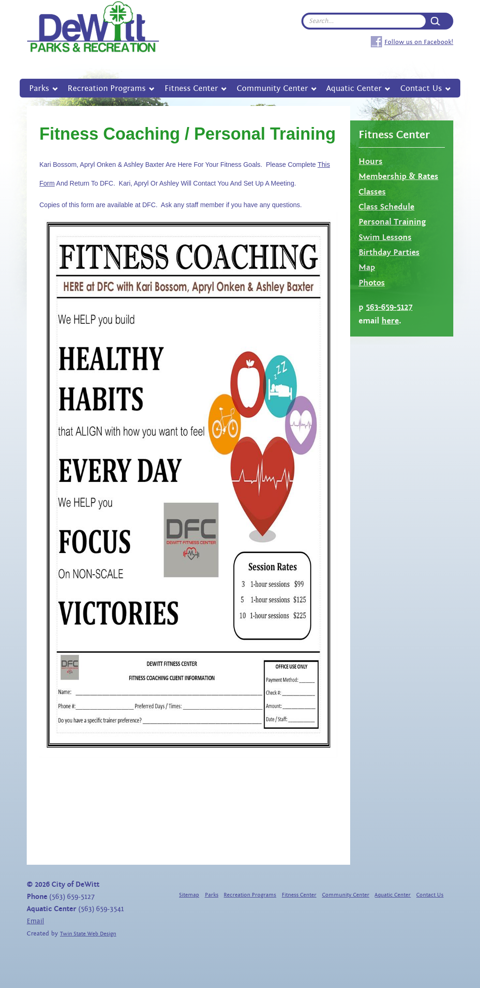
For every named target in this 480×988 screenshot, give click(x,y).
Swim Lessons (385, 237)
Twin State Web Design (88, 933)
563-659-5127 (389, 307)
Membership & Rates (398, 176)
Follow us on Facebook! (418, 42)
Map (367, 267)
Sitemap (189, 895)
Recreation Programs (107, 88)
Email (35, 921)
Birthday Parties (389, 252)
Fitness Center (191, 88)
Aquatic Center (354, 88)
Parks (39, 88)
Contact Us (421, 88)
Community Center (272, 88)
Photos (372, 283)
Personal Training (392, 222)
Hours (370, 161)
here (390, 321)
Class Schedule (386, 207)
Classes (372, 192)
